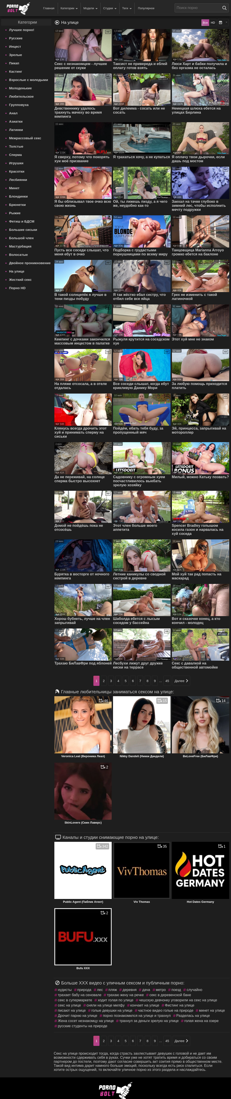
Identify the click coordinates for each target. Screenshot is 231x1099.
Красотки (16, 171)
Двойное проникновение (30, 263)
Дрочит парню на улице (77, 1016)
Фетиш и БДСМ (21, 221)
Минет (14, 188)
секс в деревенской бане (170, 995)
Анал (13, 113)
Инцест (15, 46)
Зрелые (15, 55)
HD (213, 22)
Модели (90, 8)
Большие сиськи (23, 230)
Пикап (14, 63)
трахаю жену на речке (125, 995)
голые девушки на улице (111, 1010)
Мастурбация (20, 246)
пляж (113, 990)
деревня (129, 990)
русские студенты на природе (82, 1026)
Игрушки (16, 163)
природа (84, 990)
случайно (194, 990)
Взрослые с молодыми (28, 80)
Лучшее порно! (21, 30)
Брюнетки (17, 205)
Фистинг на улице (179, 1005)
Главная (48, 8)
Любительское (21, 96)
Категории (69, 8)
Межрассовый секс (25, 138)
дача (146, 990)
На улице (16, 271)
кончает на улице (144, 1005)
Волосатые (18, 255)
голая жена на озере (201, 1021)
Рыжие (15, 213)
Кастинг (15, 71)
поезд (176, 990)
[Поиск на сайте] (225, 8)
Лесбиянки (18, 180)
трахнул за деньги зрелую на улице (149, 1021)
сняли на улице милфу (106, 1005)
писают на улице (72, 1010)
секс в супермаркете (75, 1000)
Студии (110, 8)
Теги (127, 8)
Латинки (16, 130)
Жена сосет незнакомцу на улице (86, 1021)
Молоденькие (20, 88)
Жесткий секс (20, 280)
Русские (16, 38)
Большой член (21, 238)
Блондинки (18, 196)
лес (100, 990)
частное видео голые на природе (165, 1010)
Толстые (16, 146)
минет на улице (212, 1010)
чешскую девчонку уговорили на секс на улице (178, 1000)
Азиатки (16, 121)
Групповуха (19, 105)
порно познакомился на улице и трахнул (137, 1016)
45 (167, 681)
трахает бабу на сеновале (79, 995)
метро (161, 990)
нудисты (65, 990)
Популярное (146, 8)
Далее (181, 680)
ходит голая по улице (115, 1000)
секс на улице (69, 1005)
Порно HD (17, 288)
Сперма (15, 155)
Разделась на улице (193, 1016)
